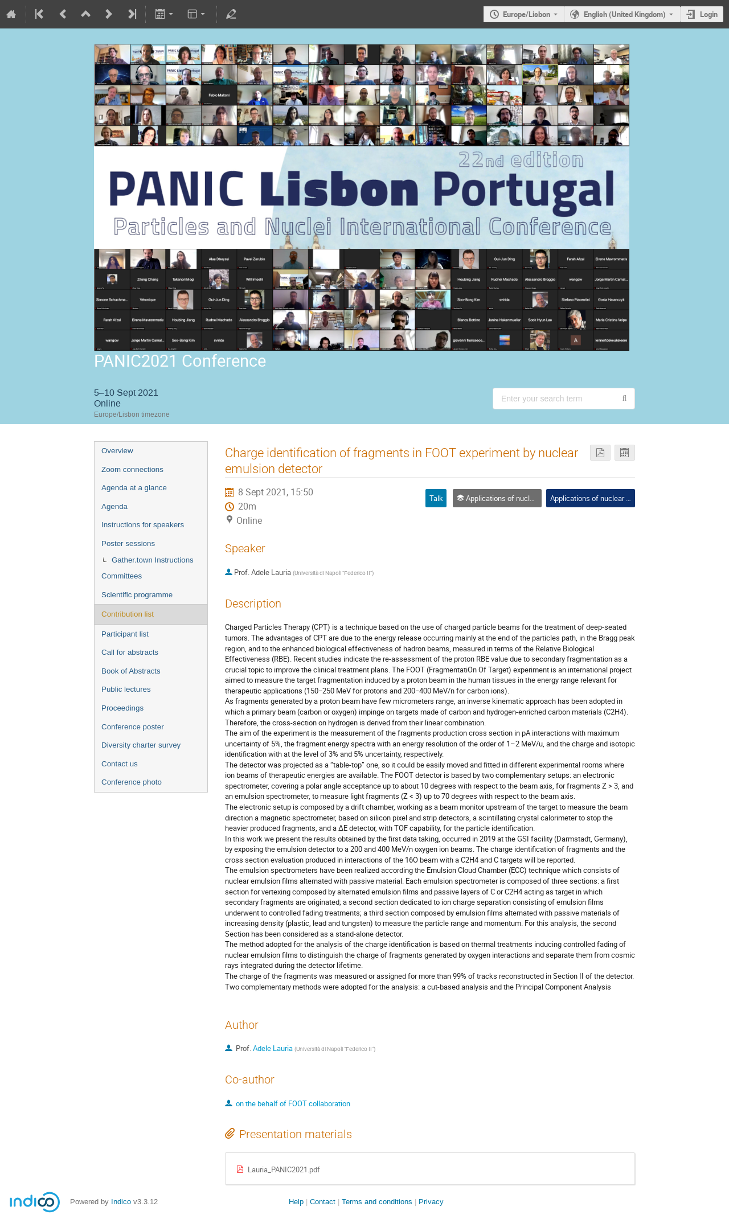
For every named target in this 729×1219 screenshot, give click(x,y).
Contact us (119, 764)
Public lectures (126, 689)
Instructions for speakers (142, 524)
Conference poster (132, 727)
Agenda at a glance (134, 487)
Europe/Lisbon (526, 14)
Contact (322, 1201)
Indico (121, 1201)
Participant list (125, 634)
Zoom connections (132, 469)
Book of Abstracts (131, 671)
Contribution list (127, 614)
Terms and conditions (377, 1201)
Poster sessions (128, 543)
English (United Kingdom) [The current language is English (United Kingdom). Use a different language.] (625, 14)
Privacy (431, 1201)
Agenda (114, 506)
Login (709, 14)
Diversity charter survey (141, 745)
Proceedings (122, 708)
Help (296, 1201)
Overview (117, 450)
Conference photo (131, 782)
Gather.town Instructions (153, 560)
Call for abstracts (129, 652)
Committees (121, 576)
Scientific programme (137, 594)
